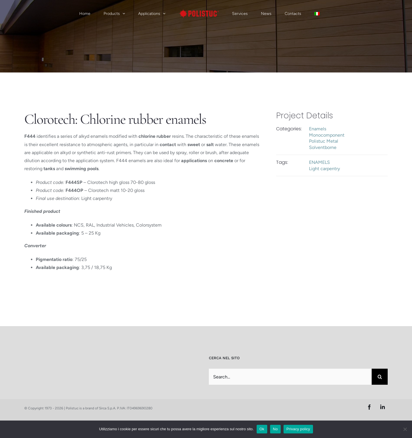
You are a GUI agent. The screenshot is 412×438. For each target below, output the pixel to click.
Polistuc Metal (323, 141)
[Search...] (290, 377)
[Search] (380, 377)
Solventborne (322, 147)
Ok (262, 429)
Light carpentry (324, 168)
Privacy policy (298, 429)
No (275, 429)
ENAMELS (319, 162)
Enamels (317, 128)
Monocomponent (326, 135)
